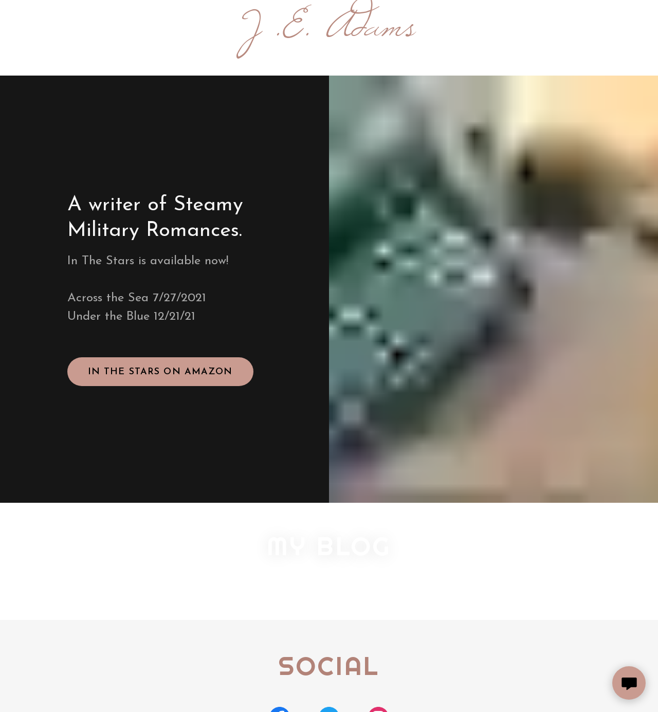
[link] (329, 33)
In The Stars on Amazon (160, 372)
